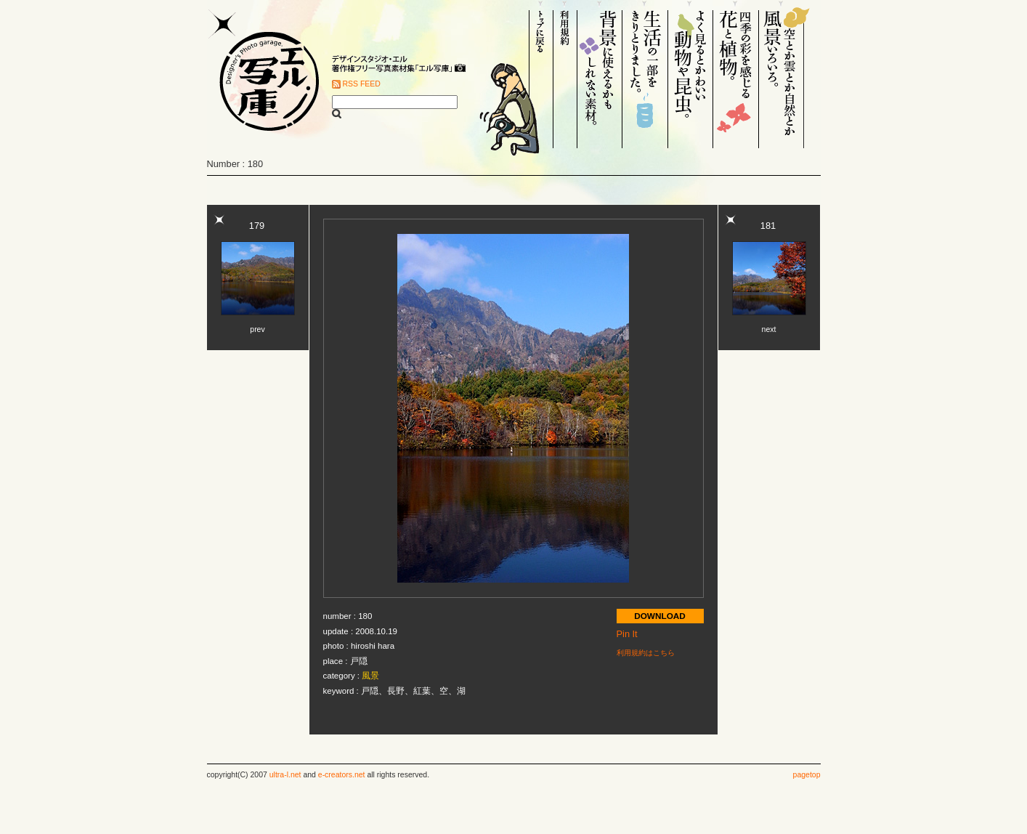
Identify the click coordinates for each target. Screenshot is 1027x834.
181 (768, 225)
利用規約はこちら (646, 653)
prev (257, 329)
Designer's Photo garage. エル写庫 (265, 74)
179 (256, 225)
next (769, 329)
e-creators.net (341, 775)
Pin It (627, 633)
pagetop (807, 775)
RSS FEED (362, 84)
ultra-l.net (285, 775)
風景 (370, 675)
